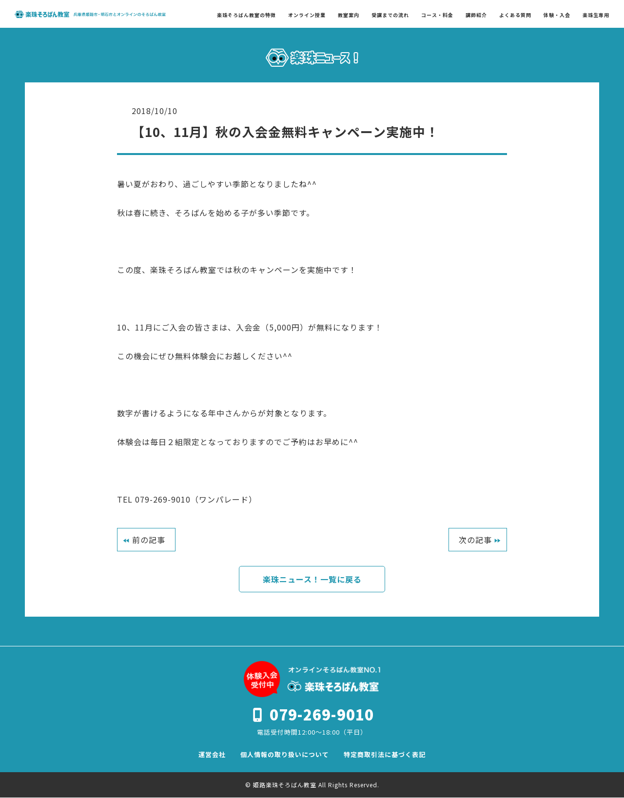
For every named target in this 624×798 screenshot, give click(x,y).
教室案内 (348, 15)
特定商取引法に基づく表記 (385, 754)
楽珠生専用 (596, 15)
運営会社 (212, 754)
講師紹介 (476, 15)
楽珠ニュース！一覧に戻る (312, 579)
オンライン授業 (307, 15)
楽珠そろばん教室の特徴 (246, 15)
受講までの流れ (390, 15)
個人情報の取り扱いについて (284, 754)
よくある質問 (515, 15)
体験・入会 (557, 15)
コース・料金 (437, 15)
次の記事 (475, 539)
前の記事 (148, 539)
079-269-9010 (322, 714)
